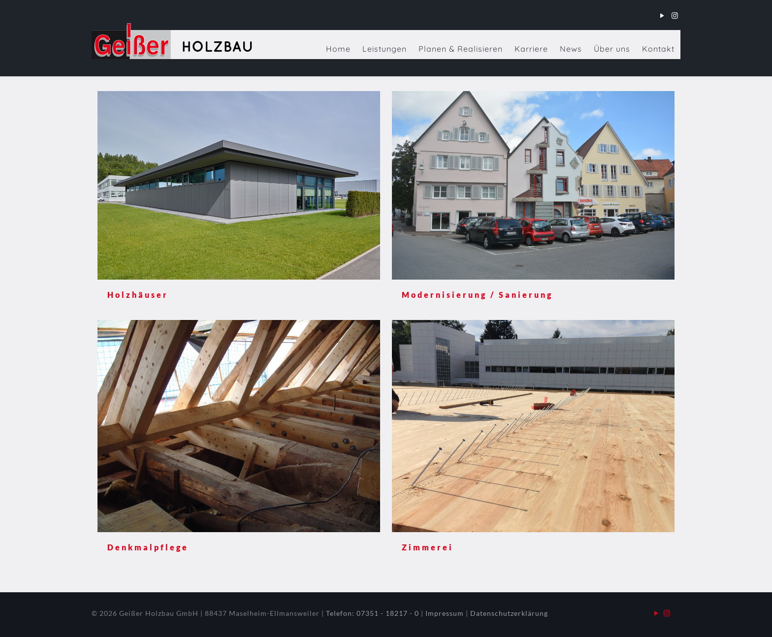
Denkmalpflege (148, 547)
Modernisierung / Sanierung (477, 294)
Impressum (444, 613)
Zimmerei (427, 547)
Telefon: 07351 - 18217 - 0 (372, 613)
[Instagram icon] (674, 15)
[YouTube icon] (662, 15)
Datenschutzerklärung (509, 613)
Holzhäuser (137, 294)
